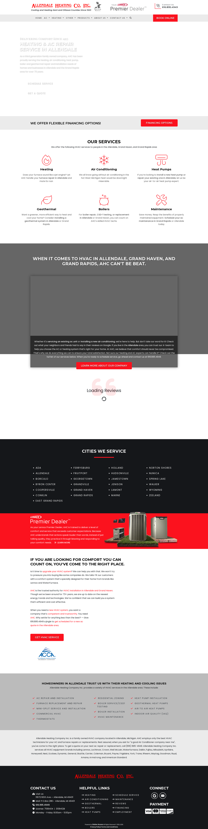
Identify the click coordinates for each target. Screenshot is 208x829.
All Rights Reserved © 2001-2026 (113, 824)
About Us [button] (100, 18)
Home (39, 18)
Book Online (165, 18)
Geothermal (93, 803)
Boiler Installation (111, 711)
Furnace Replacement (51, 703)
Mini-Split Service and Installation (61, 708)
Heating (90, 795)
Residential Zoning (111, 698)
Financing (122, 807)
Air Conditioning (97, 799)
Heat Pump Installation (151, 698)
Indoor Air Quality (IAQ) (152, 713)
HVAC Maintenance (111, 716)
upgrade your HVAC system (56, 571)
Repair (77, 703)
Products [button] (84, 18)
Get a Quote (35, 93)
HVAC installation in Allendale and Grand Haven (88, 590)
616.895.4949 (170, 7)
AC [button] (46, 18)
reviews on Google (101, 345)
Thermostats (45, 718)
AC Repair (43, 698)
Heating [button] (57, 18)
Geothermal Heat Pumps (151, 703)
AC (57, 349)
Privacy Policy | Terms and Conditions (104, 827)
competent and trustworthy (62, 613)
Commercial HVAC (48, 713)
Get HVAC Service (47, 637)
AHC (112, 349)
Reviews (120, 803)
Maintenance (124, 799)
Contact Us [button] (118, 18)
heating (66, 349)
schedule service (108, 356)
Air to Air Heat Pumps (150, 708)
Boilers (90, 807)
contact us (138, 356)
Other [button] (70, 18)
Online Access (97, 824)
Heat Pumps (93, 812)
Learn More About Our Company (104, 365)
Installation (65, 698)
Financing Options (159, 122)
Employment (123, 812)
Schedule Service (38, 83)
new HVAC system (58, 610)
